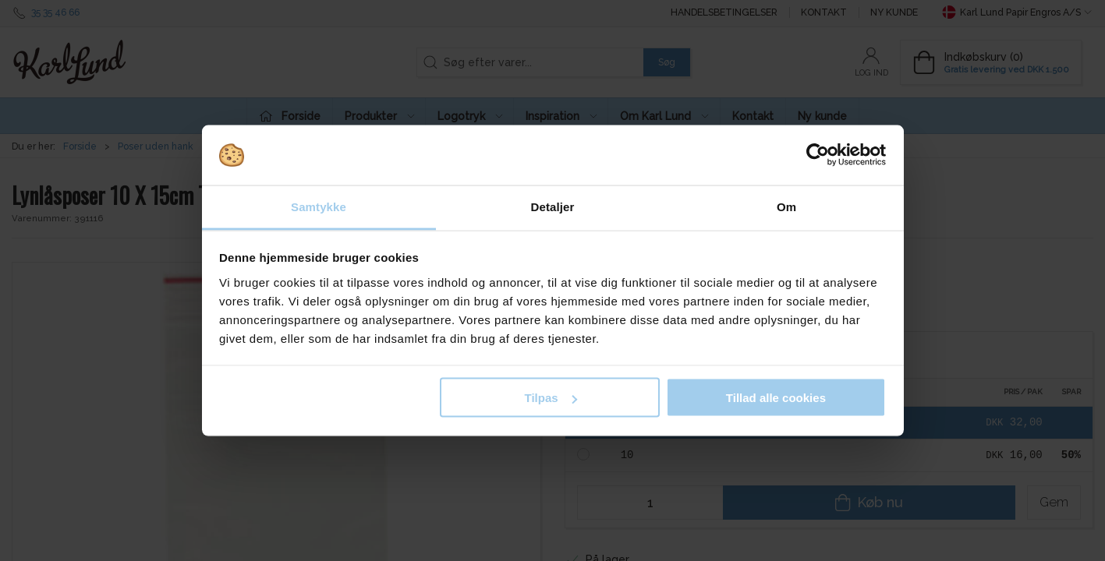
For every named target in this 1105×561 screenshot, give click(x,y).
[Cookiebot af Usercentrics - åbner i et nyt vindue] (817, 155)
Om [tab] (786, 206)
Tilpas (551, 397)
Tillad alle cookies (776, 397)
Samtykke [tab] (318, 206)
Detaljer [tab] (553, 206)
